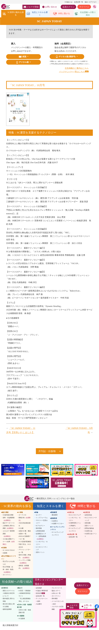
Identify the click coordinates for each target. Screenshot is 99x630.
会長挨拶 (39, 589)
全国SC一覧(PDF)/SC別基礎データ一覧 (24, 537)
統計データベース (9, 524)
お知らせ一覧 (56, 594)
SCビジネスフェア (75, 516)
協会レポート (56, 591)
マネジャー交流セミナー (42, 522)
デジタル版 (22, 63)
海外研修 (39, 529)
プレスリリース (57, 589)
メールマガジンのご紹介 (57, 603)
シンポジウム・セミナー (42, 544)
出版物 (5, 554)
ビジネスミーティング (42, 549)
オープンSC (22, 516)
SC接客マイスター (58, 524)
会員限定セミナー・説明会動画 (41, 537)
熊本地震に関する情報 (9, 601)
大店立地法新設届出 (24, 525)
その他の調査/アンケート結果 (9, 542)
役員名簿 (39, 594)
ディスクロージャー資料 (42, 601)
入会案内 (39, 605)
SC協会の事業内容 (42, 591)
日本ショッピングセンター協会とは (49, 582)
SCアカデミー (40, 527)
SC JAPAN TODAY (9, 551)
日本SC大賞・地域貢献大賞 (25, 612)
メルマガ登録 (31, 7)
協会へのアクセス (91, 2)
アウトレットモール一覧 (24, 552)
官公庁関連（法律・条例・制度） (9, 570)
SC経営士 (55, 522)
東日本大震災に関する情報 (9, 606)
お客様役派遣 (40, 532)
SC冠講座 (22, 619)
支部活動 (87, 524)
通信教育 (55, 516)
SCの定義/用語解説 (25, 542)
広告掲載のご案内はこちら (77, 69)
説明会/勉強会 (89, 529)
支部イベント (40, 553)
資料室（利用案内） (24, 568)
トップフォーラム (42, 518)
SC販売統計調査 (8, 516)
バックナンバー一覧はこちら (72, 73)
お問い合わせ (49, 7)
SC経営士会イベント (91, 536)
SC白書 (21, 529)
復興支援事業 (7, 610)
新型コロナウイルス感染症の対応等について (9, 594)
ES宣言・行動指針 (25, 591)
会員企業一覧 (78, 2)
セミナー (39, 516)
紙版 (22, 57)
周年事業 (55, 599)
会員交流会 (88, 516)
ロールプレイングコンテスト (57, 534)
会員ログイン (68, 7)
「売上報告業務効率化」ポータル (24, 601)
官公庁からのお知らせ (9, 564)
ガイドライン (7, 576)
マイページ (84, 7)
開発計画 (24, 520)
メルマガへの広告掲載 (57, 609)
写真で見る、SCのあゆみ (25, 546)
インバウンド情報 (24, 562)
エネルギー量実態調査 (9, 534)
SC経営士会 (88, 532)
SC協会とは (68, 2)
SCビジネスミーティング (91, 520)
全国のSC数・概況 (25, 532)
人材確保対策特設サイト (24, 595)
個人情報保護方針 (10, 626)
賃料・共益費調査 (9, 520)
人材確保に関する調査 (9, 528)
